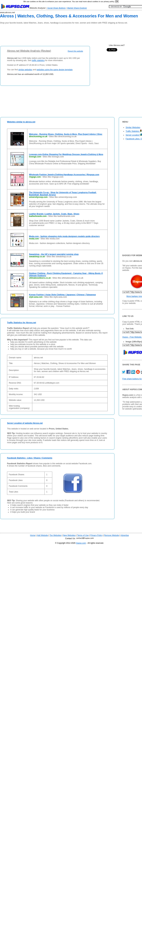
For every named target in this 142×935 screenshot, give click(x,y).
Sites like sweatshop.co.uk (59, 256)
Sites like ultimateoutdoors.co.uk (67, 278)
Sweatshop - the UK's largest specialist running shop (54, 254)
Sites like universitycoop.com (63, 197)
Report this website (75, 51)
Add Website (42, 535)
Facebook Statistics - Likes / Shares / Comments (29, 458)
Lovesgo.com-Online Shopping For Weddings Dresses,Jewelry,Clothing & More (66, 154)
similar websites (25, 69)
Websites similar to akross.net (21, 122)
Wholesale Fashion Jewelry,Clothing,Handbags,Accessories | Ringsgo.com (64, 174)
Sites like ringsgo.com (53, 177)
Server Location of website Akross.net (25, 423)
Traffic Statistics (134, 131)
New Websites (69, 535)
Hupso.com (81, 543)
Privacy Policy (96, 535)
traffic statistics (38, 60)
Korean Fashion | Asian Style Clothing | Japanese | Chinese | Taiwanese (62, 295)
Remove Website (111, 535)
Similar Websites (133, 127)
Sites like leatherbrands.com (61, 216)
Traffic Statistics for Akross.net (21, 322)
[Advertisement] (59, 33)
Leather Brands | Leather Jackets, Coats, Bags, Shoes (54, 214)
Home (32, 535)
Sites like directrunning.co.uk (62, 136)
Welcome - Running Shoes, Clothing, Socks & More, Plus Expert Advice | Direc (65, 134)
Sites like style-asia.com (55, 297)
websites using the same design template (54, 69)
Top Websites (55, 535)
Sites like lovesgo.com (53, 157)
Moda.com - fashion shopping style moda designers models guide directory (64, 236)
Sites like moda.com (50, 239)
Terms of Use (83, 535)
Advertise (125, 535)
